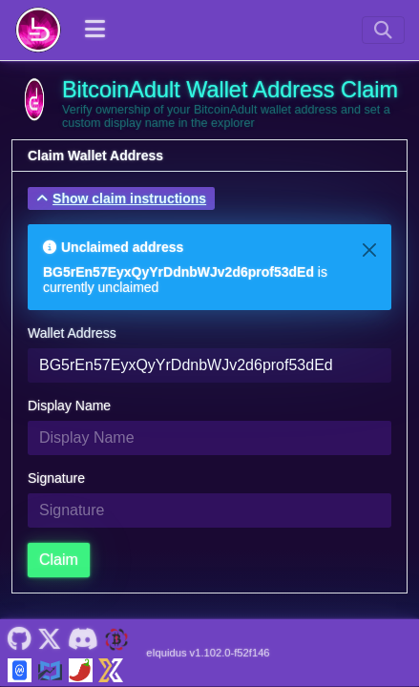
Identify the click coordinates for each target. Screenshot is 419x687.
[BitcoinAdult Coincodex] (50, 668)
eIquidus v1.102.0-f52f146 (207, 652)
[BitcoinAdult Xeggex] (111, 668)
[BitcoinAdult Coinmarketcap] (19, 668)
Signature (56, 478)
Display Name (69, 405)
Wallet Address (72, 333)
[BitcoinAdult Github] (19, 637)
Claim (58, 560)
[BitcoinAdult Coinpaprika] (80, 668)
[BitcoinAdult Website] (117, 637)
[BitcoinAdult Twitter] (49, 637)
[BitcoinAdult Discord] (82, 637)
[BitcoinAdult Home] (38, 29)
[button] (121, 198)
